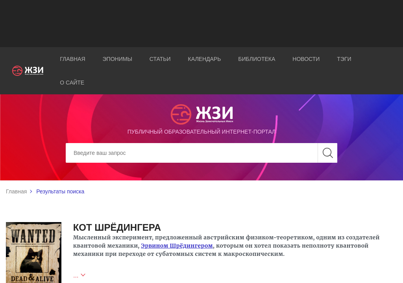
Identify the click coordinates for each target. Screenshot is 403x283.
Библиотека (256, 59)
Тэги (344, 59)
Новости (306, 59)
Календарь (204, 59)
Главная (72, 59)
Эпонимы (117, 59)
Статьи (160, 59)
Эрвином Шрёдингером (177, 245)
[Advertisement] (201, 23)
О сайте (72, 82)
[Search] (201, 153)
